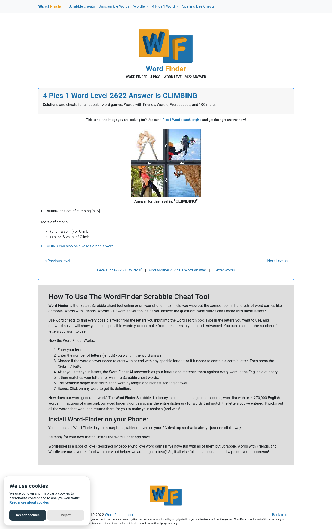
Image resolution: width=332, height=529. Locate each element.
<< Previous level (56, 261)
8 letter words (224, 270)
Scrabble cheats (82, 6)
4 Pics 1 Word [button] (164, 6)
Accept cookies (28, 515)
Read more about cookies (29, 502)
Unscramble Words (114, 6)
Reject (66, 515)
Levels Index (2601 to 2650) (119, 270)
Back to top (281, 515)
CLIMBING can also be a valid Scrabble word (77, 246)
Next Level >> (278, 261)
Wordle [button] (139, 6)
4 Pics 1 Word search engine (181, 120)
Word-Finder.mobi (119, 515)
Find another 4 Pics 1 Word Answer (177, 270)
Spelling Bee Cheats (198, 6)
